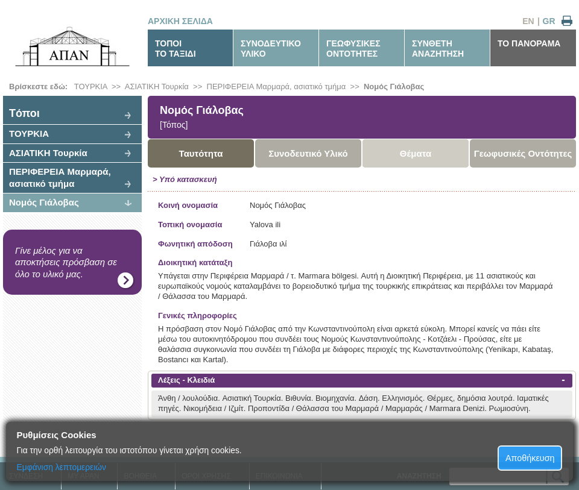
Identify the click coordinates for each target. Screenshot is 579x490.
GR (549, 21)
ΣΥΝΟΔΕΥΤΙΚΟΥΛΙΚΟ (271, 48)
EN (528, 21)
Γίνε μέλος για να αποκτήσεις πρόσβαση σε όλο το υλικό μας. (66, 262)
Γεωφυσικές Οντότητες (523, 153)
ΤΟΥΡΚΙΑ (90, 86)
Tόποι (24, 113)
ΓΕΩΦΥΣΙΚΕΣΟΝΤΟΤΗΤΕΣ (353, 48)
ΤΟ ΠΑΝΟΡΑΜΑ (529, 43)
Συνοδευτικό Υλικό (308, 153)
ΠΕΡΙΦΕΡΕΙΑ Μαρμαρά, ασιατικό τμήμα (276, 86)
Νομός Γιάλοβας (394, 86)
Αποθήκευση (530, 458)
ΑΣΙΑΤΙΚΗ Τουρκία (157, 86)
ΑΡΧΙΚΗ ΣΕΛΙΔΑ (180, 21)
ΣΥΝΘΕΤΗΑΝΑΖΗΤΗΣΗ (438, 48)
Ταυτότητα (201, 153)
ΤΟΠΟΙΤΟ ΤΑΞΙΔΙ (175, 48)
